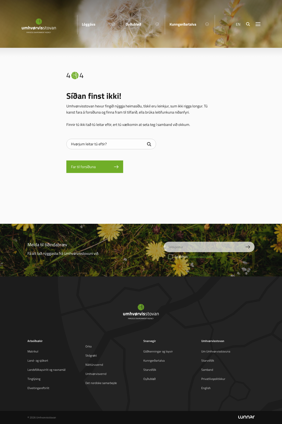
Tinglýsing (33, 379)
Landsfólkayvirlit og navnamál (46, 369)
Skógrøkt (91, 355)
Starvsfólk (149, 369)
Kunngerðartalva (154, 360)
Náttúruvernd (94, 364)
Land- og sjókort (37, 360)
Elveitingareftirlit (38, 388)
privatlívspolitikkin (200, 256)
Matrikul (32, 351)
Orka (88, 346)
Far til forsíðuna (83, 167)
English (206, 388)
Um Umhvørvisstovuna (215, 351)
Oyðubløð (149, 379)
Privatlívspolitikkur (213, 379)
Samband (207, 369)
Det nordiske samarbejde (101, 383)
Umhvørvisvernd (95, 374)
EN (238, 24)
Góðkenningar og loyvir (158, 351)
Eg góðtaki (190, 256)
